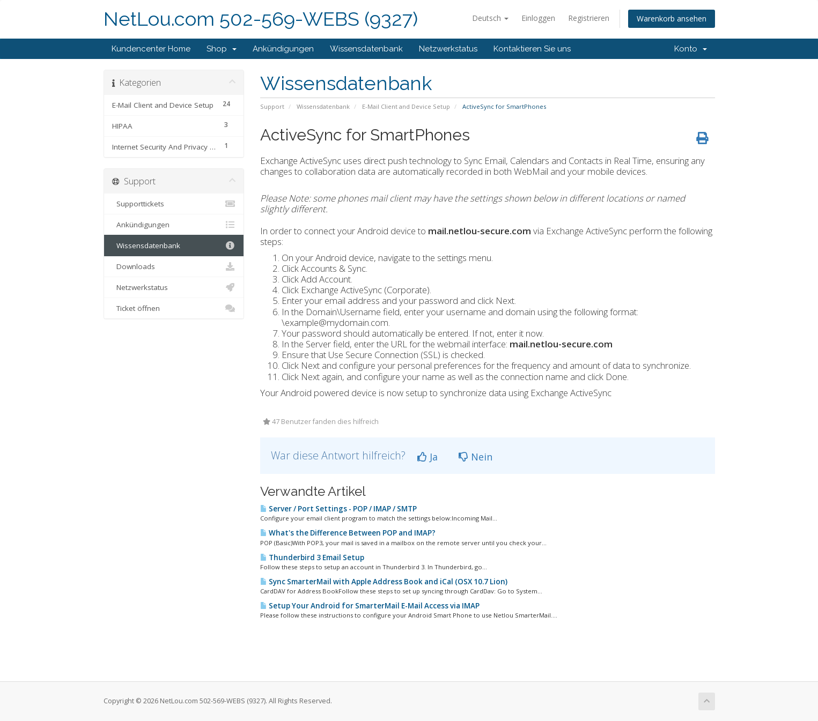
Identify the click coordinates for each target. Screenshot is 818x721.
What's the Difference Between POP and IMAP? (348, 533)
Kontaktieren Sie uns (532, 49)
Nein (475, 456)
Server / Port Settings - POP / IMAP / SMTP (338, 509)
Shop (222, 49)
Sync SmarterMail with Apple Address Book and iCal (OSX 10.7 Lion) (383, 581)
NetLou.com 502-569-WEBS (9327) (261, 19)
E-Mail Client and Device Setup (406, 106)
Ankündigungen (283, 49)
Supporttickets (174, 203)
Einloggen (538, 18)
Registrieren (588, 18)
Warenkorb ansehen (671, 18)
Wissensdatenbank (366, 49)
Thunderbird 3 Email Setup (312, 557)
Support (272, 106)
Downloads (174, 266)
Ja (427, 456)
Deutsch (490, 18)
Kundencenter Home (151, 49)
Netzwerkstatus (448, 49)
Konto (690, 49)
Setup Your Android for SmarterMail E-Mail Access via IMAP (370, 606)
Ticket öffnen (174, 308)
